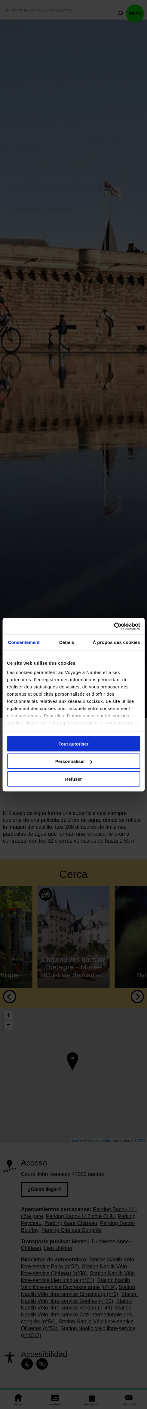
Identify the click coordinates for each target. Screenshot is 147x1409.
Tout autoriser (74, 743)
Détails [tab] (66, 642)
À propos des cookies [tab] (116, 642)
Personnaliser (73, 761)
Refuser (73, 778)
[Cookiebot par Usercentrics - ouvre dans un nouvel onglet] (113, 626)
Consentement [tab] (24, 642)
